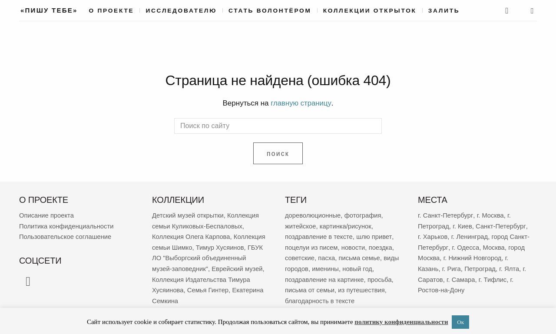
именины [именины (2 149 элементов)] (343, 267)
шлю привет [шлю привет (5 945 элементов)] (375, 235)
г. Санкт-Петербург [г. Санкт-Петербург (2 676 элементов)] (445, 214)
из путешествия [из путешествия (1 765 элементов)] (362, 287)
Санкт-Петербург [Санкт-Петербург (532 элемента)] (502, 225)
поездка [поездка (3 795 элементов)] (382, 246)
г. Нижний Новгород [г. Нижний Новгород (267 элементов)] (473, 256)
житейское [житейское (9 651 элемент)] (301, 225)
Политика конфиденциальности (67, 225)
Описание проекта (47, 214)
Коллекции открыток (370, 10)
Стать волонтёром (269, 10)
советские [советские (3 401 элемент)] (300, 256)
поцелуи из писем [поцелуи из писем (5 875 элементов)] (312, 246)
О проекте (111, 10)
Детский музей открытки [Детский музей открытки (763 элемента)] (188, 214)
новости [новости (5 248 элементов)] (354, 246)
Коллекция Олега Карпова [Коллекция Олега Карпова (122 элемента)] (192, 235)
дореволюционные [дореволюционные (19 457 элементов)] (313, 214)
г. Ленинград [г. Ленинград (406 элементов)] (470, 235)
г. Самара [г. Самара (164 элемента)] (461, 277)
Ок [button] (460, 322)
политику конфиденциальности (401, 321)
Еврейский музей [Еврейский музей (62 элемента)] (178, 277)
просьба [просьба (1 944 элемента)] (381, 277)
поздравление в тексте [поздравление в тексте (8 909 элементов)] (319, 235)
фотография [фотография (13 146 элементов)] (364, 214)
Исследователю (181, 10)
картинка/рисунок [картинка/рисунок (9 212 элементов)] (346, 225)
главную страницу (301, 103)
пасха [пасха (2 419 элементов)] (327, 256)
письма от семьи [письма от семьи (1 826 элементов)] (310, 287)
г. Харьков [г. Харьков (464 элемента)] (433, 235)
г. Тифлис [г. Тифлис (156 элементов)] (494, 277)
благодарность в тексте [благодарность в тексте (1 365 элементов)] (320, 298)
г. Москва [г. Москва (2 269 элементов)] (490, 214)
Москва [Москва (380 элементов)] (494, 246)
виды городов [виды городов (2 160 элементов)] (305, 267)
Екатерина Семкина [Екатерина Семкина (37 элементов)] (228, 298)
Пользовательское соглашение (66, 235)
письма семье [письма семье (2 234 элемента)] (360, 256)
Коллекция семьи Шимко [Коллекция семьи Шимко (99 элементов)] (189, 246)
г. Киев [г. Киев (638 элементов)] (463, 225)
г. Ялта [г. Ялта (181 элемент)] (510, 267)
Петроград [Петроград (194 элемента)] (481, 267)
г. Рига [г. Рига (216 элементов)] (452, 267)
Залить (444, 10)
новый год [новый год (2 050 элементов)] (376, 267)
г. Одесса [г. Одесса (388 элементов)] (466, 246)
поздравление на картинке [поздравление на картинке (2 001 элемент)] (325, 277)
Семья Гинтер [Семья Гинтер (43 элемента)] (173, 298)
